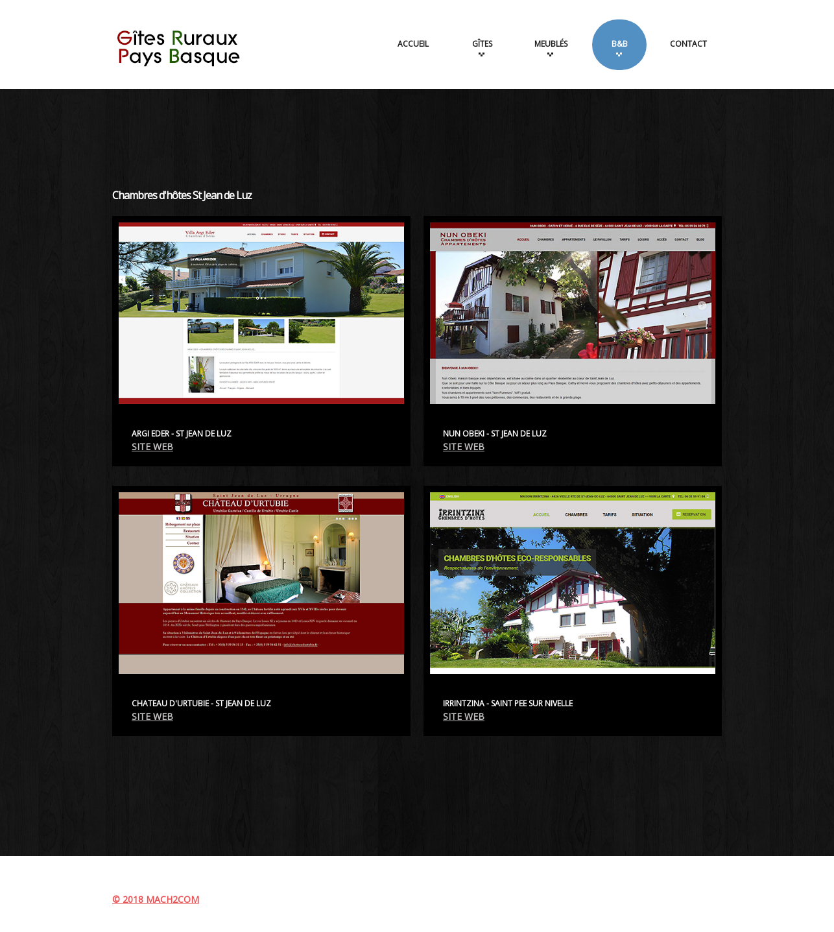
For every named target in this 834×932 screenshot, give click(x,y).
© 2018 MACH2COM (155, 899)
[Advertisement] (417, 131)
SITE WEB (152, 446)
